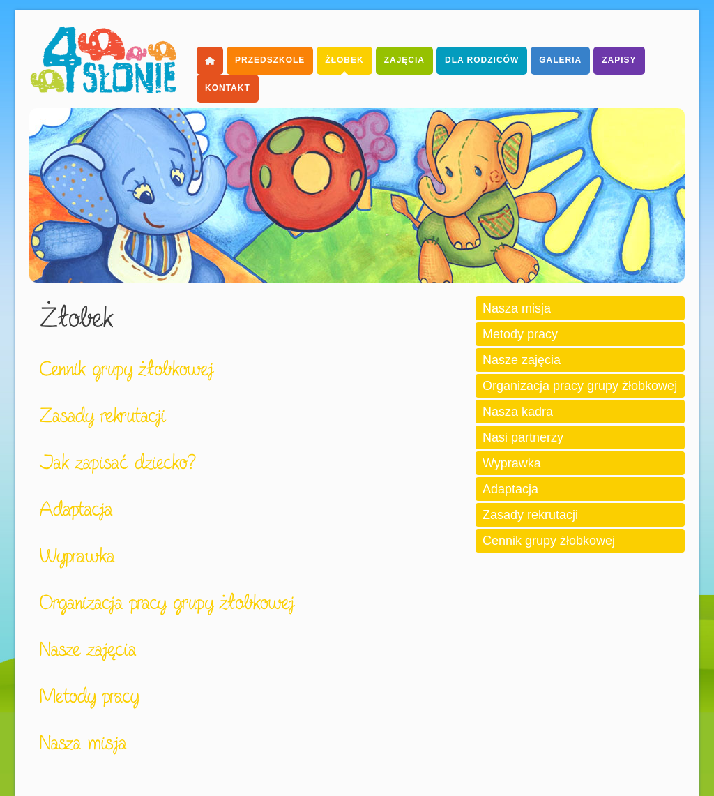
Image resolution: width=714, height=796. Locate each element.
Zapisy (619, 60)
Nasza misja (517, 308)
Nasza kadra (518, 412)
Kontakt (227, 88)
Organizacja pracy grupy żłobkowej (580, 386)
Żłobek (344, 60)
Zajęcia (404, 60)
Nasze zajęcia (522, 360)
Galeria (560, 60)
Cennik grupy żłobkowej (549, 541)
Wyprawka (512, 463)
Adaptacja (510, 489)
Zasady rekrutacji (530, 515)
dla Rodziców (482, 60)
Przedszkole (270, 60)
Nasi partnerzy (523, 437)
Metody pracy (520, 334)
